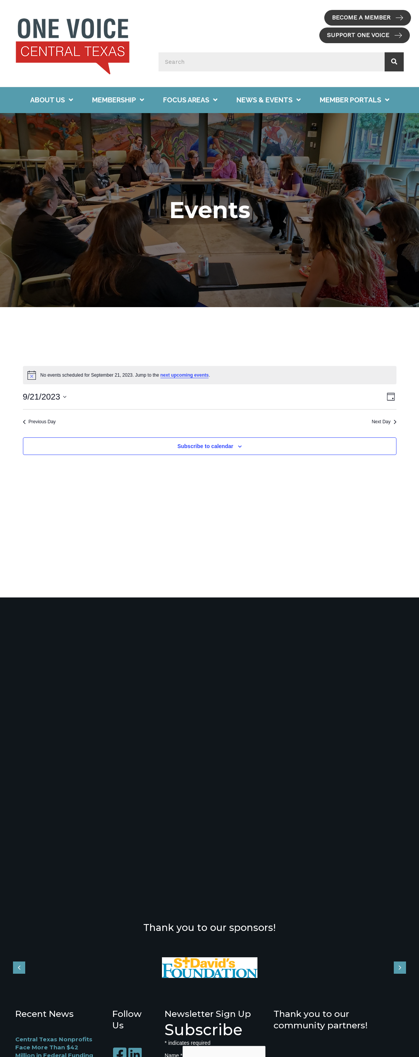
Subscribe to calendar (205, 446)
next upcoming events (184, 375)
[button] (367, 18)
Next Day (384, 421)
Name (174, 1054)
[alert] (209, 375)
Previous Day (39, 421)
